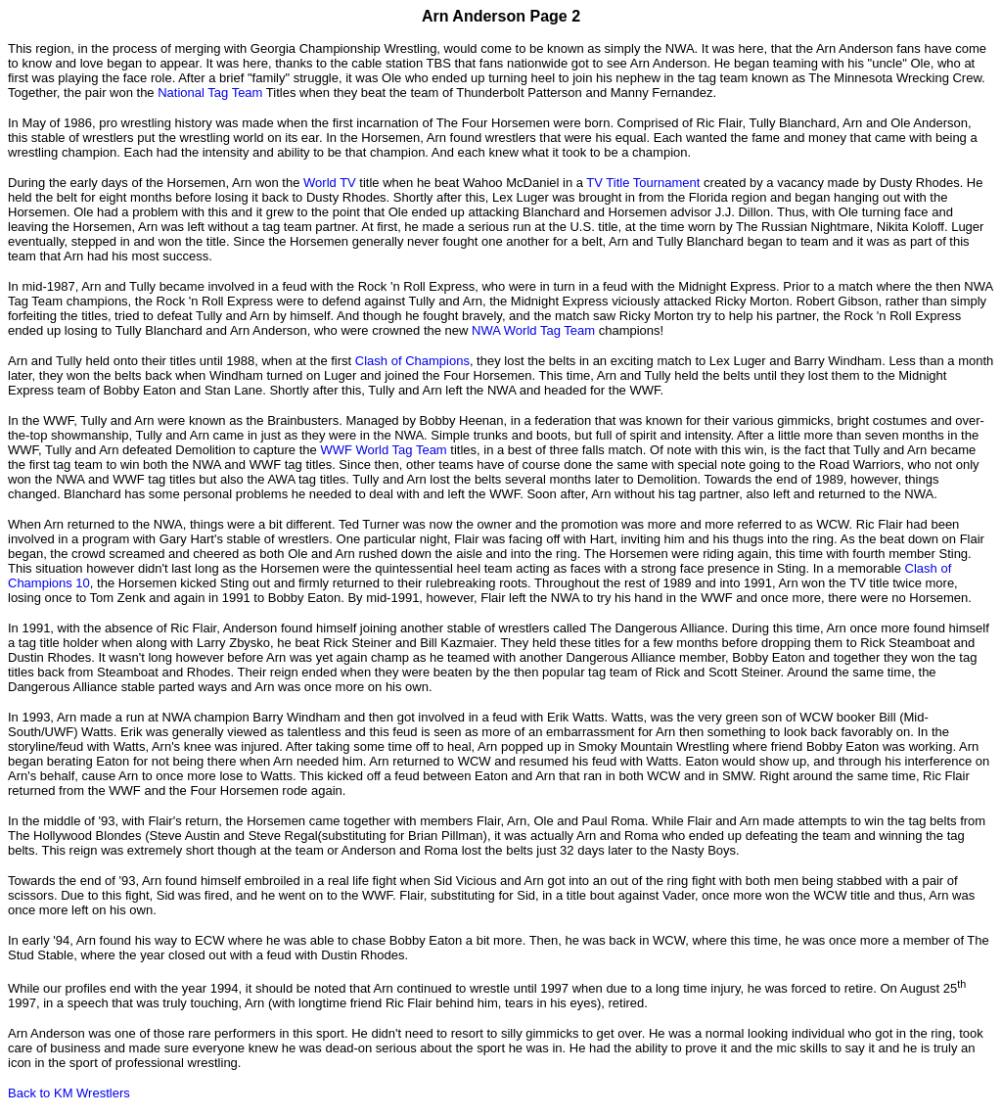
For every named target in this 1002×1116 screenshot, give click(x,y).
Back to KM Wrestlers (69, 1093)
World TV (329, 182)
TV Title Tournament (643, 182)
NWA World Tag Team (533, 330)
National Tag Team (210, 92)
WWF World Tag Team (383, 449)
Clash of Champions (412, 360)
